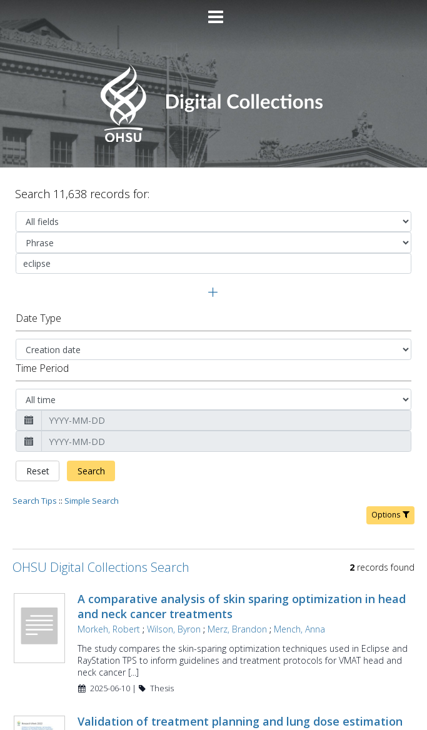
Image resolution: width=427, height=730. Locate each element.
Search (91, 429)
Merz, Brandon (237, 587)
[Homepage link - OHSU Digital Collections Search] (213, 139)
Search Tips (35, 458)
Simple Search (91, 458)
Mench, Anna (299, 587)
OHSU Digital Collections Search (101, 525)
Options (390, 473)
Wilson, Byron (174, 587)
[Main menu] (213, 12)
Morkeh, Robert (109, 587)
